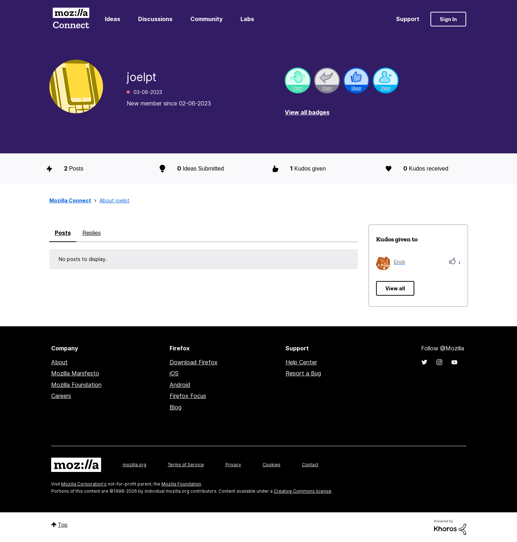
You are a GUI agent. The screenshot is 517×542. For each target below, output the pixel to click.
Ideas (112, 19)
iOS (174, 373)
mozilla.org (134, 464)
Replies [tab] (91, 232)
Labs (247, 19)
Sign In (448, 19)
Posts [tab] (63, 232)
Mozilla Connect (71, 19)
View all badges (307, 112)
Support (407, 19)
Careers (61, 395)
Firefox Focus (188, 395)
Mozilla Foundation (76, 384)
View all (395, 288)
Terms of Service (186, 464)
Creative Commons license (302, 491)
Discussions (155, 19)
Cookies (272, 464)
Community (206, 19)
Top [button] (63, 525)
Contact (310, 464)
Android (180, 384)
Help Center (301, 362)
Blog (175, 407)
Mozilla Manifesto (75, 373)
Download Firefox (194, 362)
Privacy (233, 464)
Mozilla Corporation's (84, 484)
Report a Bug (303, 373)
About (59, 362)
